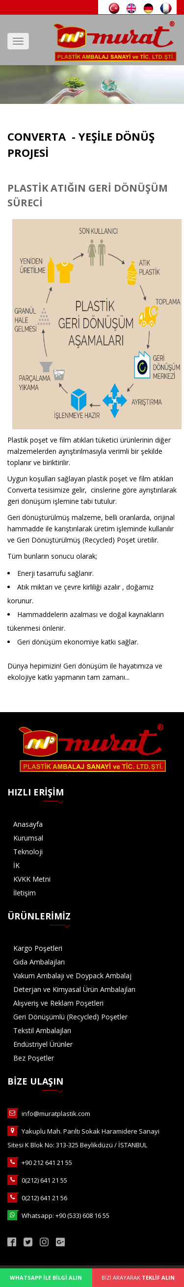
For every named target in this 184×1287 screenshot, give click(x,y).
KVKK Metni (32, 879)
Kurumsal (28, 837)
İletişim (24, 892)
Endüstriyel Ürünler (43, 1044)
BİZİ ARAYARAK (138, 1277)
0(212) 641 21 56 (44, 1197)
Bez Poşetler (33, 1058)
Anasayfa (28, 824)
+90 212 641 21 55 (47, 1162)
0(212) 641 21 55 (44, 1180)
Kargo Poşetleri (37, 948)
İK (16, 865)
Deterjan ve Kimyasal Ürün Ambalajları (74, 989)
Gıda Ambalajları (39, 961)
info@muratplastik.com (56, 1113)
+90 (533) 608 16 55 (82, 1215)
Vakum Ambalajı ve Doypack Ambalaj (72, 975)
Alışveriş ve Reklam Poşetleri (58, 1003)
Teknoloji (28, 851)
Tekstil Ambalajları (42, 1030)
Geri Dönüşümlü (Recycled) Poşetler (70, 1016)
